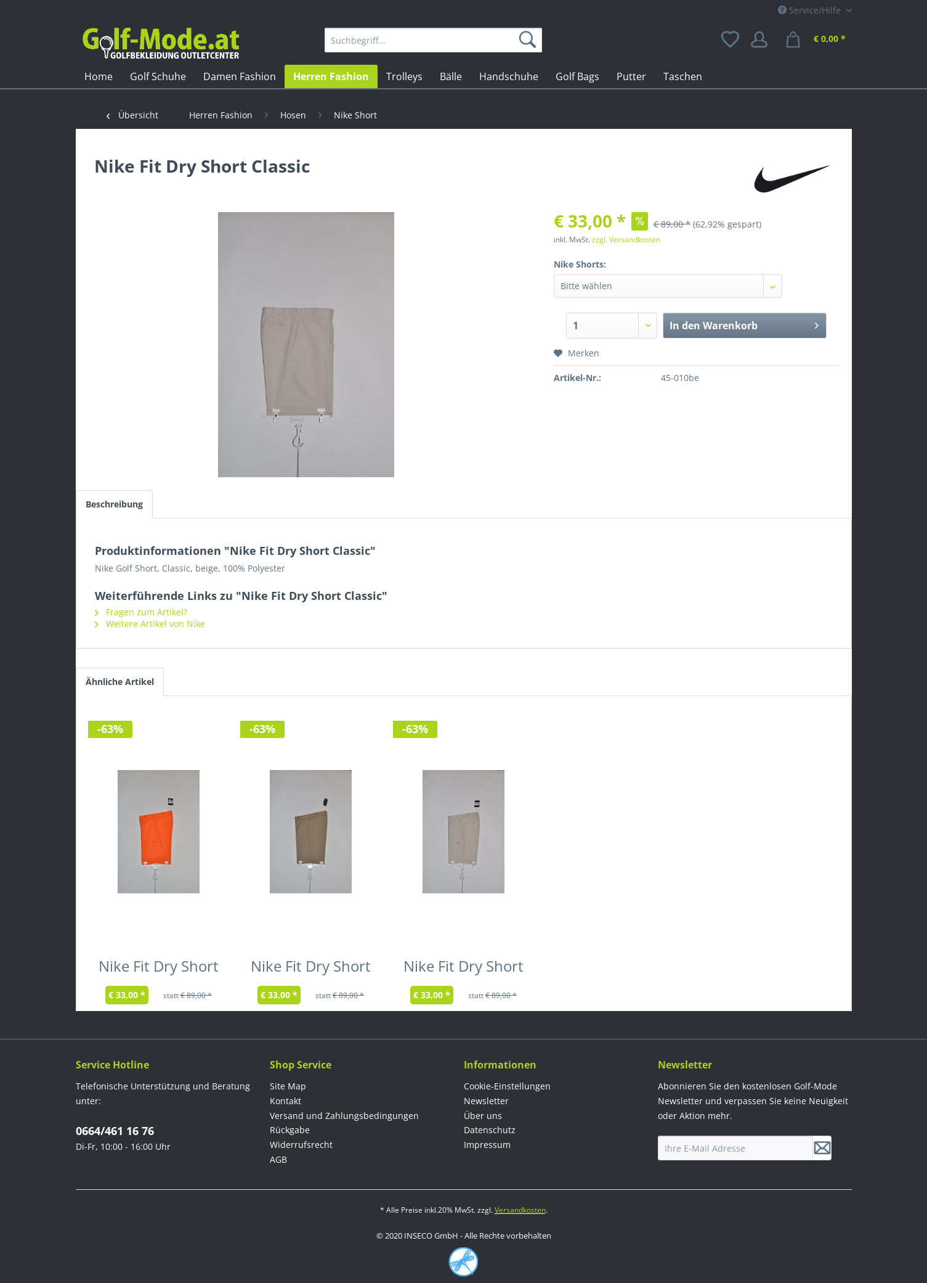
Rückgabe (290, 1130)
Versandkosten (520, 1210)
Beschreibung (114, 504)
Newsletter (486, 1101)
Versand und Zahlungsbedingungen (344, 1115)
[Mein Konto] (763, 40)
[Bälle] (451, 76)
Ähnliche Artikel (120, 681)
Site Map (288, 1086)
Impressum (487, 1144)
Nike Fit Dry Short (159, 968)
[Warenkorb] (817, 40)
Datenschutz (490, 1130)
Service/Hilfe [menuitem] (810, 10)
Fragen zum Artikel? (141, 612)
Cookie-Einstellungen (507, 1086)
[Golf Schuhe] (158, 76)
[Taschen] (683, 76)
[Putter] (631, 76)
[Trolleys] (404, 76)
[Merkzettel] (731, 40)
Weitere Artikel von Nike (150, 623)
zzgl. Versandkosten (626, 239)
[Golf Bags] (577, 76)
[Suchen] (529, 40)
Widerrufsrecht (301, 1144)
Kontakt (285, 1101)
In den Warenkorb (744, 324)
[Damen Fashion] (240, 76)
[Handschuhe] (509, 76)
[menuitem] (433, 40)
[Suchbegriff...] (433, 40)
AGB (278, 1159)
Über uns (483, 1115)
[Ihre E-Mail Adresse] (735, 1148)
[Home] (98, 76)
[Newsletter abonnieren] (822, 1148)
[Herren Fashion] (331, 76)
